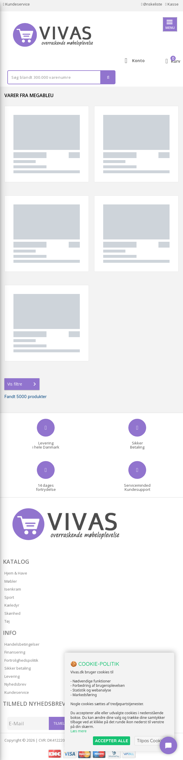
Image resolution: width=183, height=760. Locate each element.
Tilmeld (60, 723)
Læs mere (78, 731)
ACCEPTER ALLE (111, 740)
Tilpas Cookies (151, 740)
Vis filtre (22, 384)
